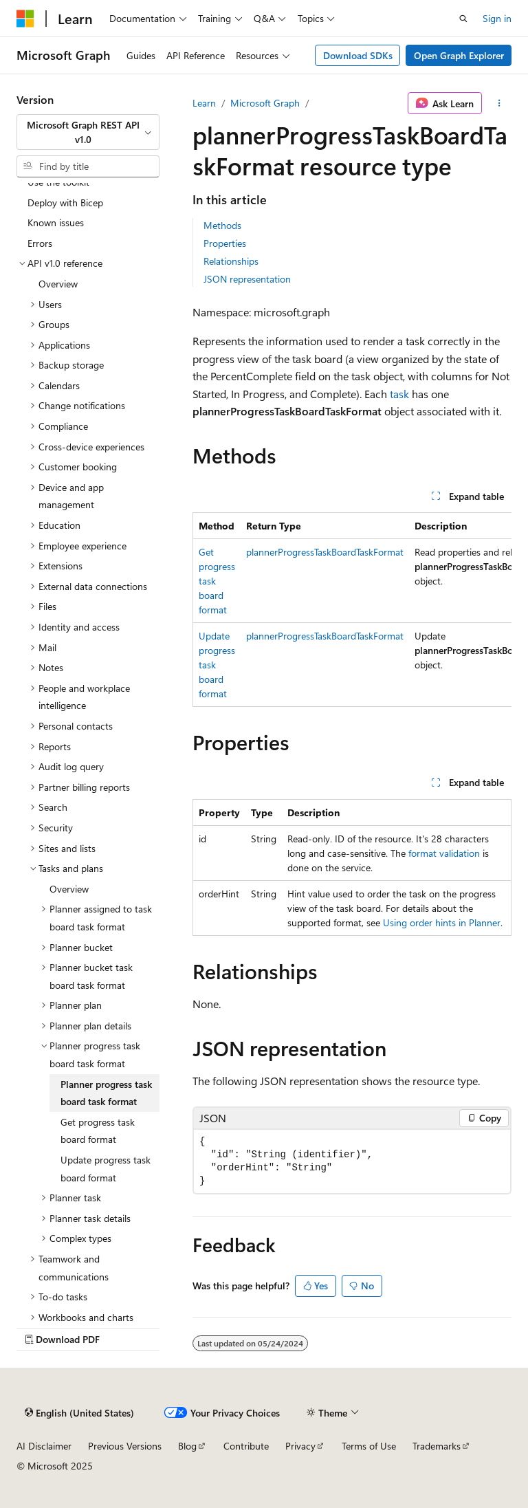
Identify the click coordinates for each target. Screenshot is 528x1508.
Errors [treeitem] (40, 243)
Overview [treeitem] (58, 283)
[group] (352, 609)
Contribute (246, 1445)
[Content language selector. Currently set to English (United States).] (79, 1412)
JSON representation (247, 278)
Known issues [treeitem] (56, 222)
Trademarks (436, 1445)
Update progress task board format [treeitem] (105, 1168)
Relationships (231, 260)
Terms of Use (369, 1445)
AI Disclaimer (44, 1445)
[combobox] (88, 132)
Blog (187, 1445)
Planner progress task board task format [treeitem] (106, 1093)
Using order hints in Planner (441, 922)
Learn (204, 102)
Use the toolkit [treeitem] (58, 181)
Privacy (300, 1445)
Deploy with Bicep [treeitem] (65, 202)
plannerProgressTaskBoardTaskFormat (325, 551)
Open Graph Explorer (459, 55)
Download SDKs (358, 55)
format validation (444, 853)
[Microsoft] (25, 19)
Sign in (497, 18)
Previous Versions (125, 1445)
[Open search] (463, 18)
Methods (222, 225)
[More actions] (499, 103)
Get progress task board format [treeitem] (97, 1130)
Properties (225, 243)
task (399, 393)
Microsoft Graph (265, 102)
